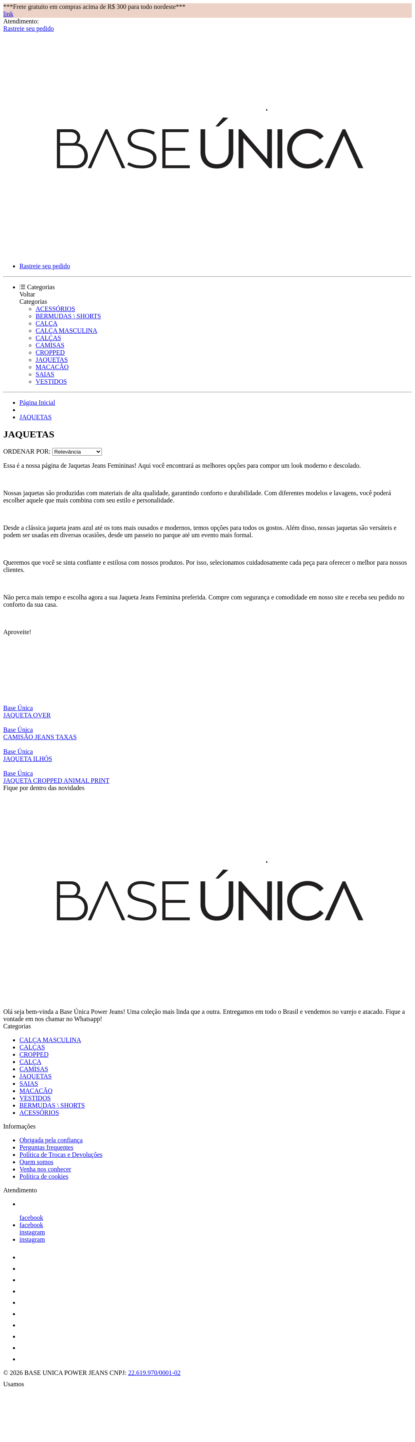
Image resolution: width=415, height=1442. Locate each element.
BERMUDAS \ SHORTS (68, 316)
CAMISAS (50, 345)
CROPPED (50, 352)
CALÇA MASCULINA (66, 330)
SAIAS (45, 374)
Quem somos (36, 1161)
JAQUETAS (52, 359)
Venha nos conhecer (45, 1169)
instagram (32, 1232)
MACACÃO (52, 367)
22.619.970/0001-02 (154, 1372)
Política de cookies (43, 1176)
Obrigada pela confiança (51, 1140)
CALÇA (46, 323)
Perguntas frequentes (46, 1147)
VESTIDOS (51, 381)
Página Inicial (37, 402)
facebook (31, 1217)
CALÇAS (48, 337)
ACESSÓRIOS (55, 308)
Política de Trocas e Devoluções (60, 1154)
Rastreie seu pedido (28, 28)
